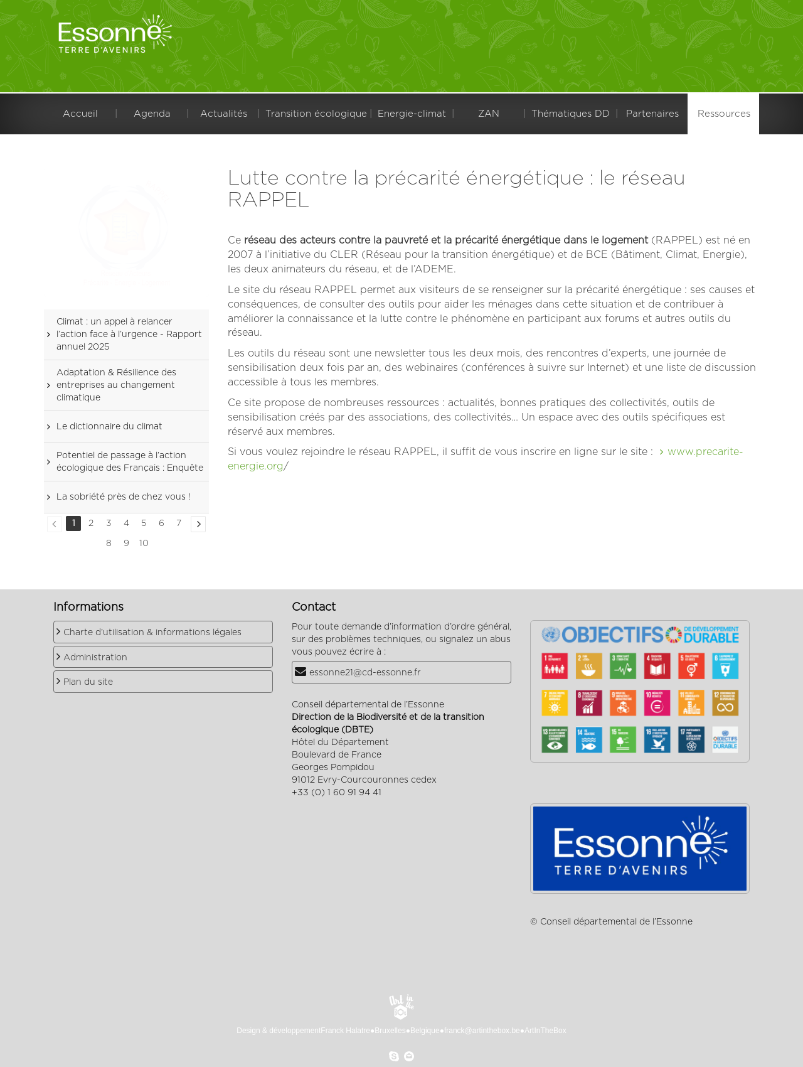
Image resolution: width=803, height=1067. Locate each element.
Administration (95, 657)
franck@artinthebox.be (482, 1030)
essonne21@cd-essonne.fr (365, 672)
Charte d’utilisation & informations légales (152, 632)
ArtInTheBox (545, 1030)
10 (144, 543)
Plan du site (88, 682)
